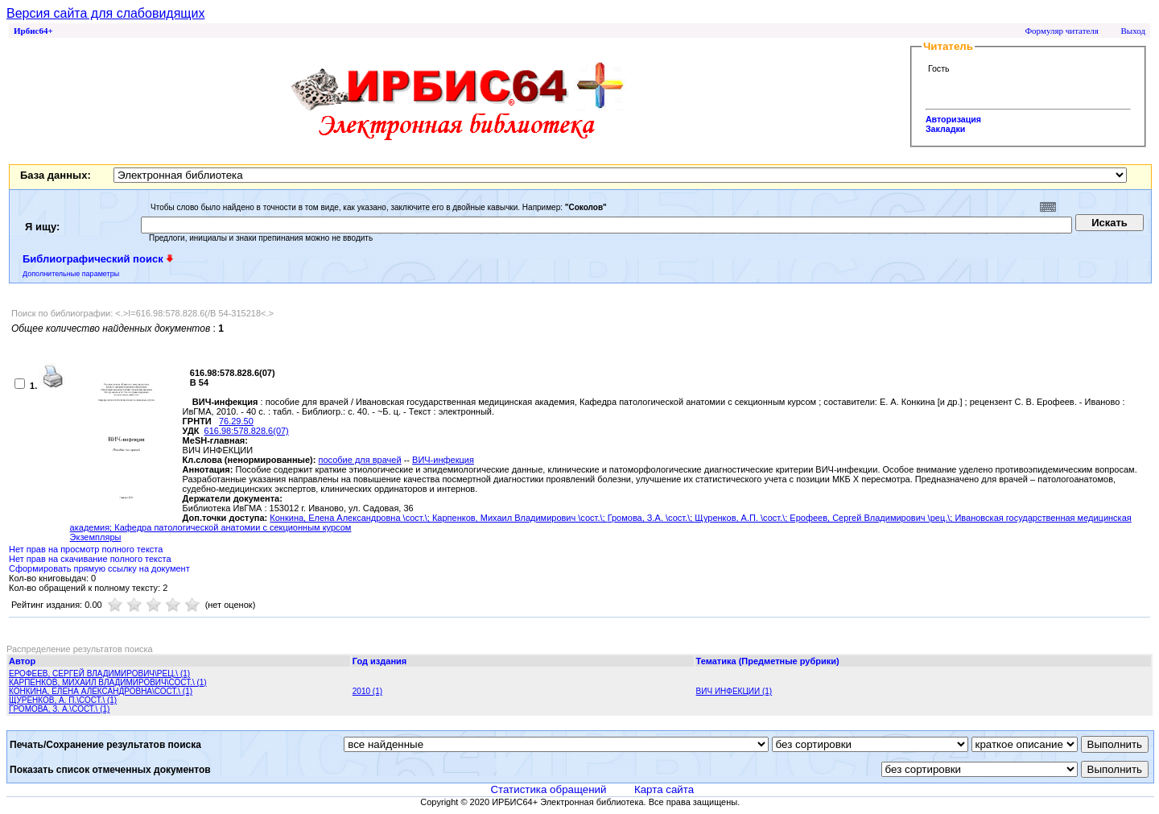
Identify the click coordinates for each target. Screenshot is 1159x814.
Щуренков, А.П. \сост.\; (742, 518)
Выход (1132, 30)
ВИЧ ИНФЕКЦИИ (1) (734, 691)
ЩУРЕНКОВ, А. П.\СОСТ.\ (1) (63, 700)
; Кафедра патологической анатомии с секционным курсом (230, 527)
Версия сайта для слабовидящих (105, 13)
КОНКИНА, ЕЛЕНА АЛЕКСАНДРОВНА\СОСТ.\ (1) (100, 691)
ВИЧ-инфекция (443, 460)
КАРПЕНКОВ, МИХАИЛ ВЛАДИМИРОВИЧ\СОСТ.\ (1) (108, 682)
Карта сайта (664, 789)
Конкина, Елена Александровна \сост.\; (351, 518)
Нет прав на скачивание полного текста (90, 559)
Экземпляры (96, 537)
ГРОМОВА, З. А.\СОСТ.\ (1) (59, 709)
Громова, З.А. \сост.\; (651, 518)
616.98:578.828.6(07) (246, 431)
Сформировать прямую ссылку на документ (99, 568)
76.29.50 (236, 421)
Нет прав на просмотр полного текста (86, 549)
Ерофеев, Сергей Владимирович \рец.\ (870, 518)
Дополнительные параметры (71, 274)
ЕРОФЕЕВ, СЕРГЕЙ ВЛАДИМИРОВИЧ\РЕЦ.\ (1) (99, 673)
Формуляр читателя (1062, 30)
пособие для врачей (359, 460)
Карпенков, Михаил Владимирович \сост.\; (520, 518)
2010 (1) (367, 691)
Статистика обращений (548, 789)
